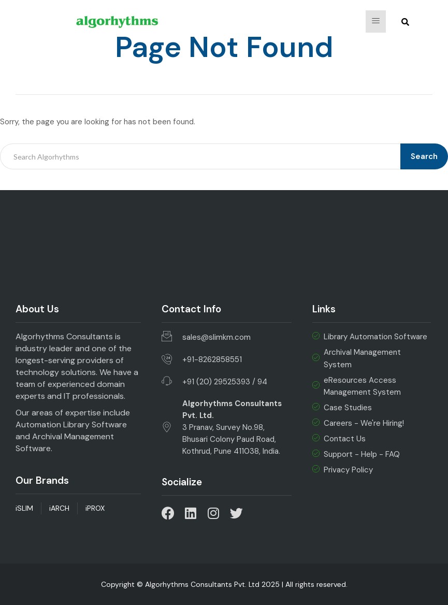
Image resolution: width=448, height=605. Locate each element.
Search (424, 156)
